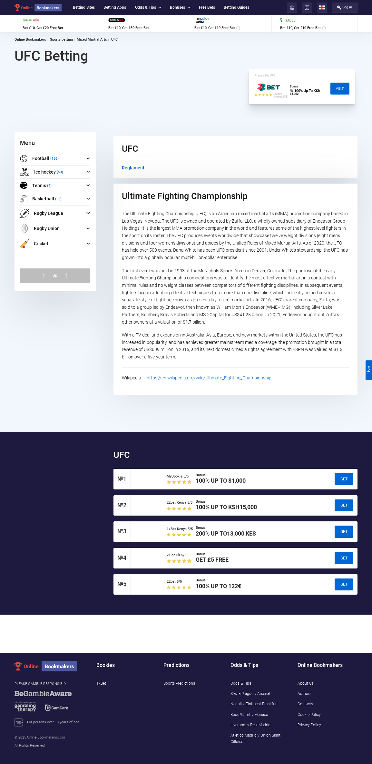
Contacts (305, 703)
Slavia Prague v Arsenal (250, 693)
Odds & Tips (148, 7)
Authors (304, 693)
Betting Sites (84, 7)
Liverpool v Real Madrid (250, 724)
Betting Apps (114, 7)
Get (344, 479)
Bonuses (180, 7)
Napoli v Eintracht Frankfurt (254, 703)
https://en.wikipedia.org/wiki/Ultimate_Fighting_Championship (209, 377)
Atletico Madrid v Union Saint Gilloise (255, 738)
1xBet (101, 683)
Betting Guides (236, 7)
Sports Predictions (179, 683)
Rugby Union (40, 228)
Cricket (34, 243)
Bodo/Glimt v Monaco (249, 714)
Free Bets (207, 7)
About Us (306, 683)
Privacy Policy (309, 724)
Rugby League (41, 213)
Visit (340, 88)
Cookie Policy (309, 714)
